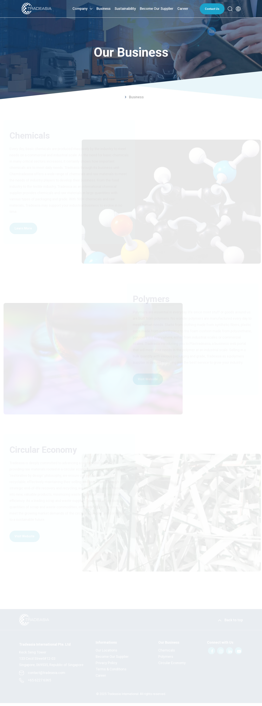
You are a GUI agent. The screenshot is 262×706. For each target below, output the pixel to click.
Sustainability (125, 8)
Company (82, 8)
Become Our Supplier (156, 8)
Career (182, 8)
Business (103, 8)
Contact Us (212, 8)
